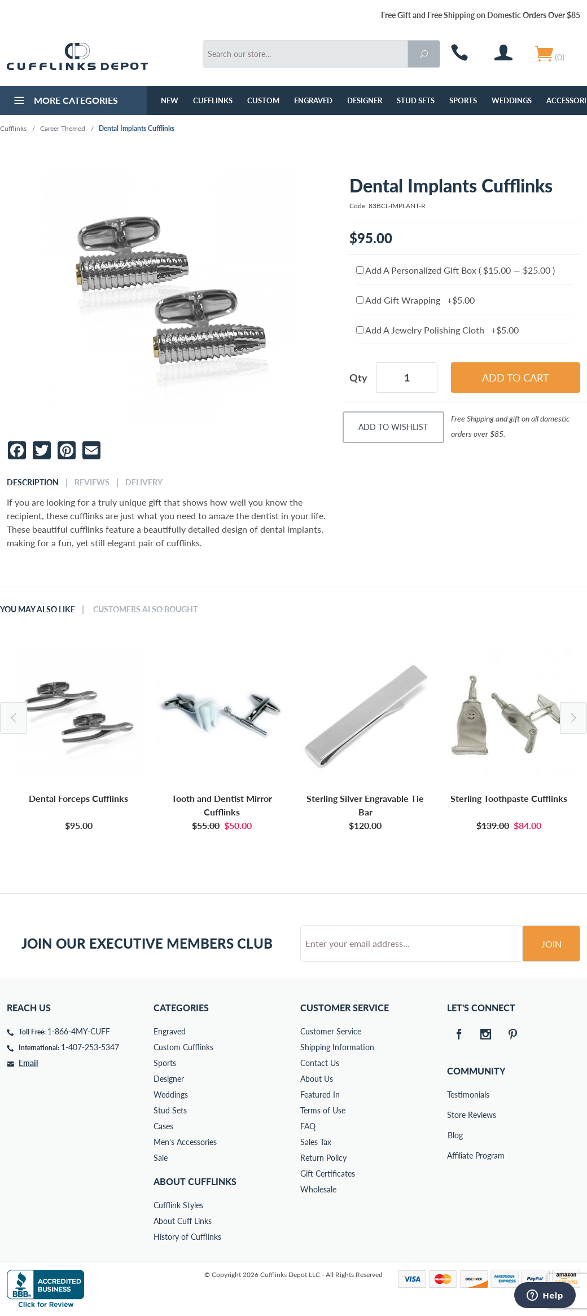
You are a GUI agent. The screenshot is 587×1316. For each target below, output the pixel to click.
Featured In (320, 1094)
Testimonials (455, 1094)
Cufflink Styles (178, 1205)
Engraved (313, 100)
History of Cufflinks (187, 1237)
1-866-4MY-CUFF (78, 1031)
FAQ (308, 1126)
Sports (463, 100)
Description (33, 482)
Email (28, 1063)
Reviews (92, 482)
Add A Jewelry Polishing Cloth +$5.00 (437, 329)
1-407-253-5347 (90, 1047)
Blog (455, 1135)
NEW (169, 100)
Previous (13, 718)
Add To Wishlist (393, 427)
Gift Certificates (327, 1173)
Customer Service (330, 1031)
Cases (163, 1126)
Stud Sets (416, 100)
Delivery (144, 482)
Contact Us (319, 1063)
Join (551, 943)
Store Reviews (455, 1115)
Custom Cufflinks (183, 1047)
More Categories (64, 101)
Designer (364, 100)
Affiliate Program (455, 1155)
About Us (316, 1078)
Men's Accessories (185, 1142)
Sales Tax (315, 1142)
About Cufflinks (195, 1181)
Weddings (512, 100)
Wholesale (318, 1189)
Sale (161, 1158)
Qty (358, 377)
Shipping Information (337, 1047)
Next (573, 718)
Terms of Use (322, 1110)
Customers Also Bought (145, 609)
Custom (263, 100)
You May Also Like (37, 609)
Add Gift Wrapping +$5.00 (415, 300)
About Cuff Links (183, 1221)
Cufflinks (213, 100)
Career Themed (62, 128)
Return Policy (323, 1158)
